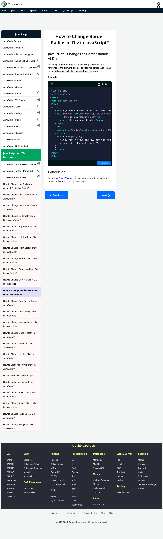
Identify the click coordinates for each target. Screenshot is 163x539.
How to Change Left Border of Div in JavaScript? (19, 247)
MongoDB (97, 468)
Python (33, 10)
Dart (74, 476)
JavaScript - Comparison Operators (15, 69)
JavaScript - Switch (12, 91)
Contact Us (72, 521)
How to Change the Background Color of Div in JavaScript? (18, 194)
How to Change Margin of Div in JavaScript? (18, 434)
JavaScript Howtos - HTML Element (16, 170)
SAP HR (10, 476)
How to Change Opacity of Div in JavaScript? (19, 343)
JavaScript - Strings (12, 117)
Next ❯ (104, 195)
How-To (141, 496)
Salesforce (29, 468)
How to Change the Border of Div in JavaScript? (19, 215)
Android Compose (101, 488)
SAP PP (10, 496)
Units (140, 480)
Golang (82, 10)
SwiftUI (96, 500)
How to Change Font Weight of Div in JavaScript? (18, 332)
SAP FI (10, 468)
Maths (141, 468)
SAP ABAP (12, 488)
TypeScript (77, 513)
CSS (119, 476)
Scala (74, 505)
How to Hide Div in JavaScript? (18, 383)
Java (13, 10)
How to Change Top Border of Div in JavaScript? (19, 236)
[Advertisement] (81, 20)
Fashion (142, 488)
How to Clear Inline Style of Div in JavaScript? (19, 375)
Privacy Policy (90, 521)
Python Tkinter (57, 509)
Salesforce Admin (32, 472)
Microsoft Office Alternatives (131, 156)
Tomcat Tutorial (58, 492)
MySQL (96, 472)
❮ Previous (55, 195)
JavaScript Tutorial (12, 41)
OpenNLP (55, 480)
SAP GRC (11, 505)
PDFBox (55, 484)
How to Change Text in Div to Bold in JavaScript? (17, 402)
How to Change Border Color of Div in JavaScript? (18, 268)
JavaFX (54, 504)
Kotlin (45, 10)
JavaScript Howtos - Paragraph (18, 179)
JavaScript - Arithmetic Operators (19, 61)
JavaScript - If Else (12, 84)
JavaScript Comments (14, 47)
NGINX (120, 484)
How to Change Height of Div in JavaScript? (18, 364)
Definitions (143, 484)
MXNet (54, 476)
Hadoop (54, 468)
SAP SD (10, 480)
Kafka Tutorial (57, 472)
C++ (4, 10)
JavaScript (68, 10)
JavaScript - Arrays (12, 111)
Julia (74, 488)
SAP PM (10, 501)
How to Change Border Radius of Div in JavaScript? (19, 300)
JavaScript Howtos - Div (14, 185)
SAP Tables (29, 496)
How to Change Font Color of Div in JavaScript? (19, 205)
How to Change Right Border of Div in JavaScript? (18, 258)
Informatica (29, 484)
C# (73, 468)
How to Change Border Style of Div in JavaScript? (18, 290)
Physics (141, 472)
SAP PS (10, 484)
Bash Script (98, 512)
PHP (23, 10)
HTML (119, 472)
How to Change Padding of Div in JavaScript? (19, 424)
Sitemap (55, 521)
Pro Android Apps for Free (138, 34)
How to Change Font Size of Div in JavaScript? (18, 311)
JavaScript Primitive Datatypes (18, 54)
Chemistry (143, 476)
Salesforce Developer (34, 476)
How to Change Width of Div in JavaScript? (18, 353)
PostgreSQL (98, 476)
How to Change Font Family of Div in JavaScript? (18, 322)
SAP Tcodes (29, 500)
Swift (55, 10)
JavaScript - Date (11, 143)
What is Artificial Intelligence (131, 171)
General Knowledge (147, 492)
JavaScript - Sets (11, 130)
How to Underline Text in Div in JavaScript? (18, 392)
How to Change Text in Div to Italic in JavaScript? (17, 413)
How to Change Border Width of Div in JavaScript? (18, 279)
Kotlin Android (99, 496)
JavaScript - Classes (13, 137)
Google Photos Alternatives (131, 163)
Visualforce (29, 480)
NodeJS (120, 488)
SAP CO (10, 472)
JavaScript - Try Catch (14, 104)
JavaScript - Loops (12, 97)
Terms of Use (107, 521)
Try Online (102, 163)
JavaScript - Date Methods (16, 150)
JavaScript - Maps (12, 124)
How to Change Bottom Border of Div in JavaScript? (19, 226)
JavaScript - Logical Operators (18, 78)
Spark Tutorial (57, 488)
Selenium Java (123, 500)
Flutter (96, 492)
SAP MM (11, 492)
